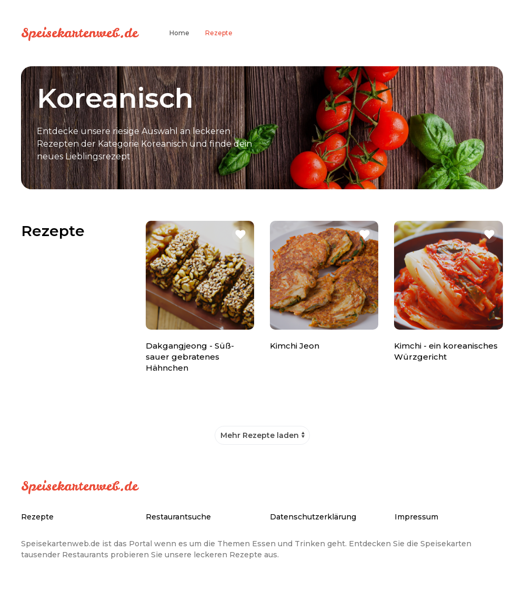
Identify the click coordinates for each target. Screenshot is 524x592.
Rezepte (219, 33)
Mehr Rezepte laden (259, 435)
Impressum (416, 517)
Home (179, 33)
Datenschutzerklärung (313, 517)
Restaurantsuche (178, 517)
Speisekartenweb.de (79, 33)
